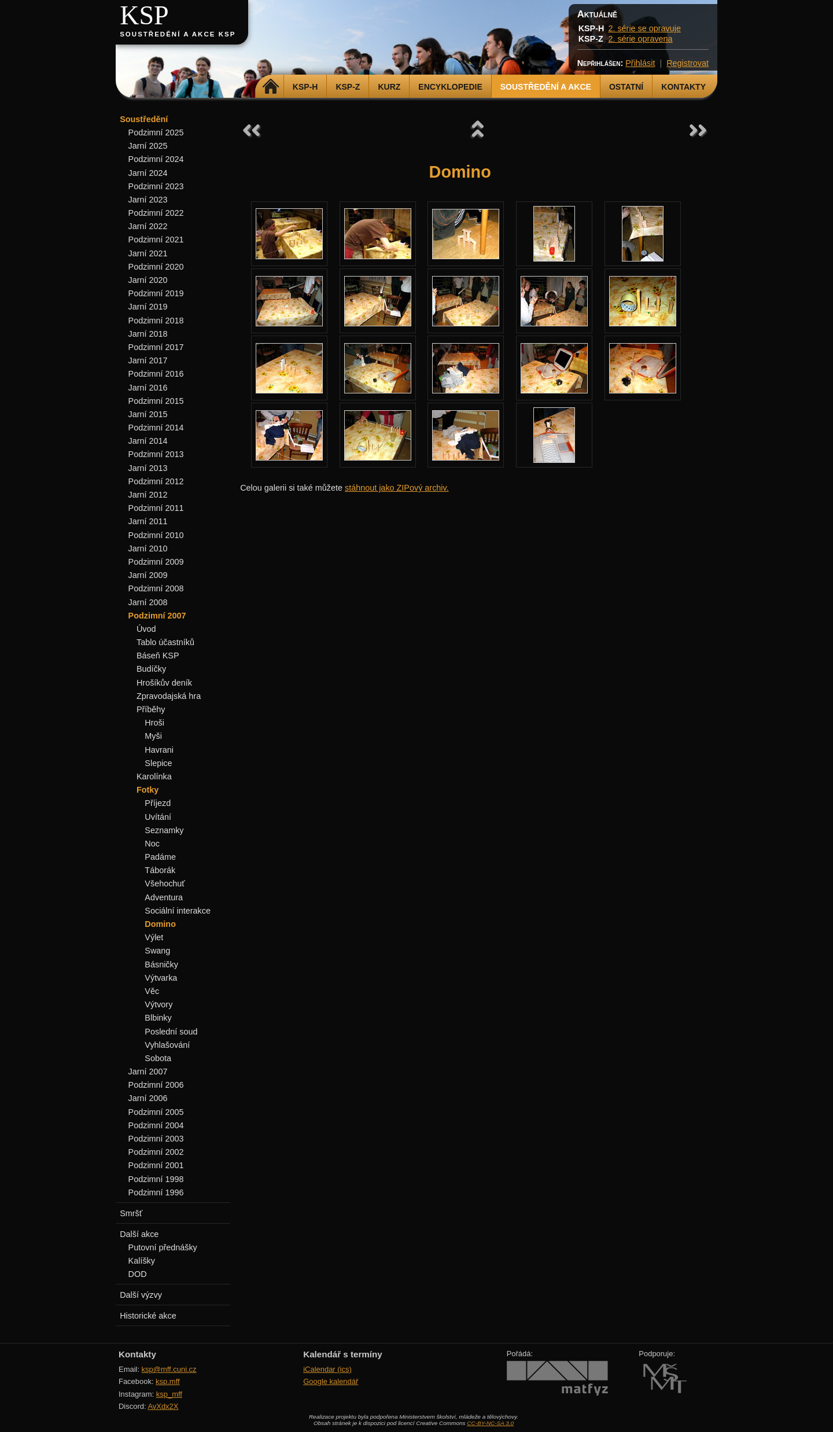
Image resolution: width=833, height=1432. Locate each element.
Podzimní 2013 (156, 454)
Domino (160, 924)
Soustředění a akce (545, 86)
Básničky (161, 964)
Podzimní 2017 (156, 347)
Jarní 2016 (148, 387)
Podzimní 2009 (156, 561)
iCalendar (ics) (327, 1369)
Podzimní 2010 (156, 535)
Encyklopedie (450, 86)
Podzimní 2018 (156, 320)
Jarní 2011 (148, 521)
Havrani (159, 749)
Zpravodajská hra (169, 696)
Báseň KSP (158, 655)
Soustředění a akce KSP (177, 34)
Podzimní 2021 (156, 239)
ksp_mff (169, 1394)
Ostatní (626, 86)
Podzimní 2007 (157, 615)
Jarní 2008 (148, 602)
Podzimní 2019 (156, 293)
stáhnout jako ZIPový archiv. (397, 487)
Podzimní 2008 (156, 588)
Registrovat (687, 63)
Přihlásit (640, 63)
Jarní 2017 (148, 360)
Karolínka (154, 776)
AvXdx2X (163, 1406)
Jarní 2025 (148, 145)
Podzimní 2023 (156, 186)
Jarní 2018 (148, 333)
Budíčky (151, 668)
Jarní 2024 (148, 173)
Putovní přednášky (162, 1247)
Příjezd (158, 803)
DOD (137, 1274)
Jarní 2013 (148, 468)
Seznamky (164, 830)
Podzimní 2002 (156, 1152)
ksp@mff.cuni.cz (169, 1369)
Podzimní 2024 (156, 159)
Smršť (131, 1213)
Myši (153, 736)
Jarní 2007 (148, 1071)
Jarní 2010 (148, 548)
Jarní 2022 (148, 226)
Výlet (154, 937)
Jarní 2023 (148, 199)
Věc (152, 991)
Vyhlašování (167, 1045)
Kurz (389, 86)
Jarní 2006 (148, 1098)
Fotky (148, 789)
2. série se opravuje (644, 28)
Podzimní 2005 (156, 1112)
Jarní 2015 (148, 414)
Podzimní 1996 (156, 1192)
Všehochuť (165, 883)
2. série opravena (640, 38)
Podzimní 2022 (156, 213)
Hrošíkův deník (164, 682)
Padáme (160, 857)
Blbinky (158, 1017)
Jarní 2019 (148, 306)
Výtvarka (161, 977)
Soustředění (144, 119)
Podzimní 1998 (156, 1179)
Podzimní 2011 (156, 508)
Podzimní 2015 (156, 401)
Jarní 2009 (148, 575)
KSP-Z (348, 86)
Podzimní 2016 (156, 373)
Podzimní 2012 (156, 481)
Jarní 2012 (148, 494)
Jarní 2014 (148, 441)
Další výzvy (141, 1295)
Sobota (158, 1058)
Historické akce (148, 1315)
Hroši (154, 722)
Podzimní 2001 (156, 1165)
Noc (152, 843)
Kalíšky (141, 1260)
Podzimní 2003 (156, 1138)
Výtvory (158, 1004)
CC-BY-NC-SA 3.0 (490, 1423)
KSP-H (305, 86)
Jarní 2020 (148, 280)
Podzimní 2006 (156, 1084)
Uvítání (158, 817)
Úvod (146, 629)
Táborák (160, 870)
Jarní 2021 (148, 253)
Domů (271, 86)
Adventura (164, 897)
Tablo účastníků (165, 642)
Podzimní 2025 (156, 132)
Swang (157, 950)
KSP (144, 15)
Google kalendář (330, 1381)
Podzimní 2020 (156, 266)
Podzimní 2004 (156, 1125)
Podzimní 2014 (156, 427)
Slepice (158, 763)
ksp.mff (168, 1381)
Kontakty (683, 86)
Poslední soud (171, 1031)
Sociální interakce (178, 910)
